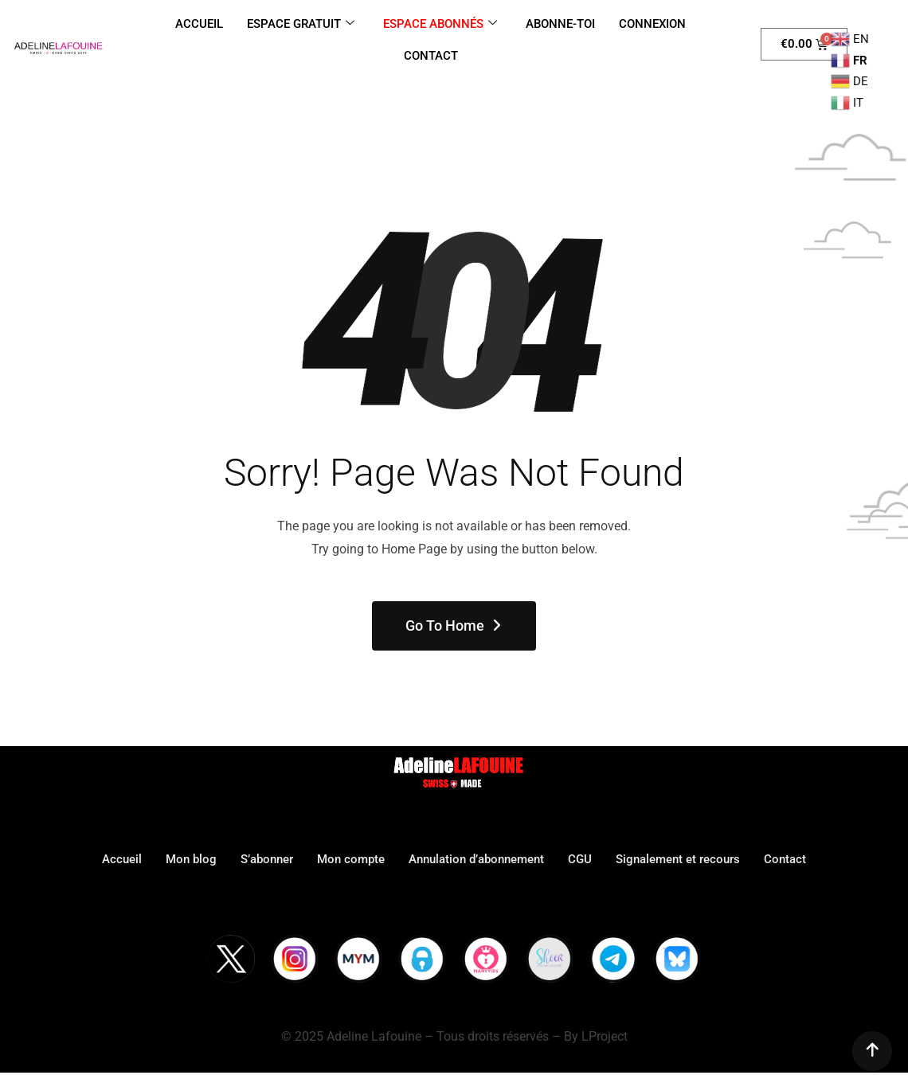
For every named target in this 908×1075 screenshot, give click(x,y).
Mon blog (191, 859)
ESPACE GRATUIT (300, 24)
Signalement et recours (678, 859)
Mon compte (351, 859)
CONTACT (431, 56)
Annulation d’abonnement (476, 859)
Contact (785, 859)
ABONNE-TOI (560, 24)
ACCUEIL (199, 24)
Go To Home (454, 625)
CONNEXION (652, 24)
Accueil (122, 859)
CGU (580, 859)
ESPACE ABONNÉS (440, 24)
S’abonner (267, 859)
